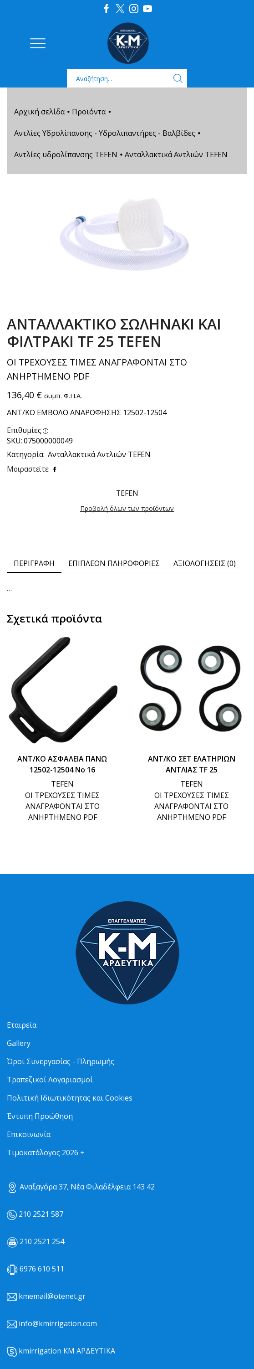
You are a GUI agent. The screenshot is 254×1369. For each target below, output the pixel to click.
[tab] (34, 563)
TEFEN (62, 783)
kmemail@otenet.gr (52, 1296)
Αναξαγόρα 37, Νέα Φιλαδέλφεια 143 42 (81, 1186)
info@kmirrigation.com (58, 1323)
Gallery (18, 1043)
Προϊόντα (89, 111)
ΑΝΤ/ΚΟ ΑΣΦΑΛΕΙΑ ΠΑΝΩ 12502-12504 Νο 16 (62, 763)
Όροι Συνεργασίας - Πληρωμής (60, 1061)
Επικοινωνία (29, 1134)
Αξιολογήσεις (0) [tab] (204, 563)
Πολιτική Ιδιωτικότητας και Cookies (69, 1097)
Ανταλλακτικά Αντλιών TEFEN (176, 154)
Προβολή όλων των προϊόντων (127, 508)
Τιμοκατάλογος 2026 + (46, 1152)
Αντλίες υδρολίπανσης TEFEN (65, 154)
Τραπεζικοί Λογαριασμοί (50, 1079)
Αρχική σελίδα (39, 111)
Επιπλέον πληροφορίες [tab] (114, 563)
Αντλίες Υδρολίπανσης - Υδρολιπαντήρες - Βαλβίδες (104, 133)
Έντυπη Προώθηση (40, 1116)
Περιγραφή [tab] (34, 563)
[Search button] (178, 78)
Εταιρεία (21, 1024)
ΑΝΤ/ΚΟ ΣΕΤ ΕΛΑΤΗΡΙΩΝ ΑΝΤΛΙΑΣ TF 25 (191, 763)
